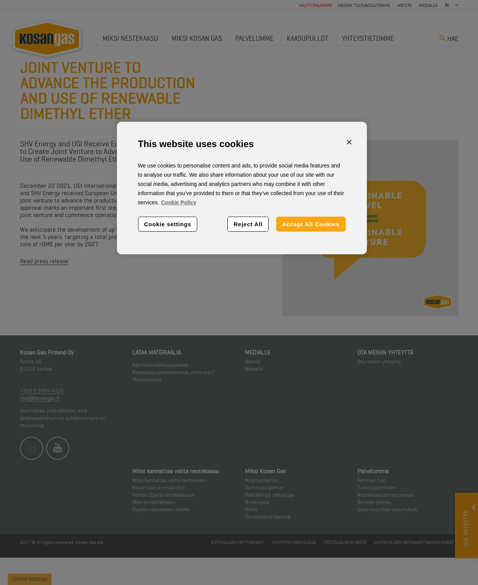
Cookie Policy (179, 202)
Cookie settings (168, 224)
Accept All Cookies (311, 224)
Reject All (247, 224)
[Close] (349, 142)
